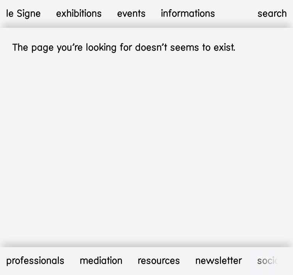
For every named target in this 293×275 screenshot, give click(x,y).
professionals (35, 261)
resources (159, 261)
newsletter (218, 261)
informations (188, 13)
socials (272, 261)
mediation (101, 261)
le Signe (23, 13)
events (131, 13)
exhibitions (79, 13)
